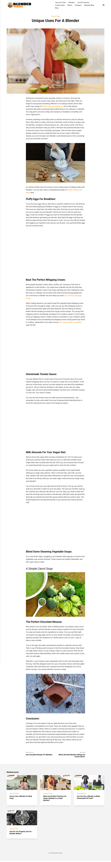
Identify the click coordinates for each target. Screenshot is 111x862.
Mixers (69, 5)
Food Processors (83, 2)
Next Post (70, 755)
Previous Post (41, 754)
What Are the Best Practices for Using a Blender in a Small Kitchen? (55, 799)
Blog (56, 8)
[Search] (103, 5)
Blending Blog (89, 5)
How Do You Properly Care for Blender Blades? (21, 833)
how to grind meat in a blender (70, 322)
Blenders (72, 2)
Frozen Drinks (60, 5)
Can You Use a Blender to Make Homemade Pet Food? (89, 798)
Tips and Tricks (60, 2)
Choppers (78, 5)
